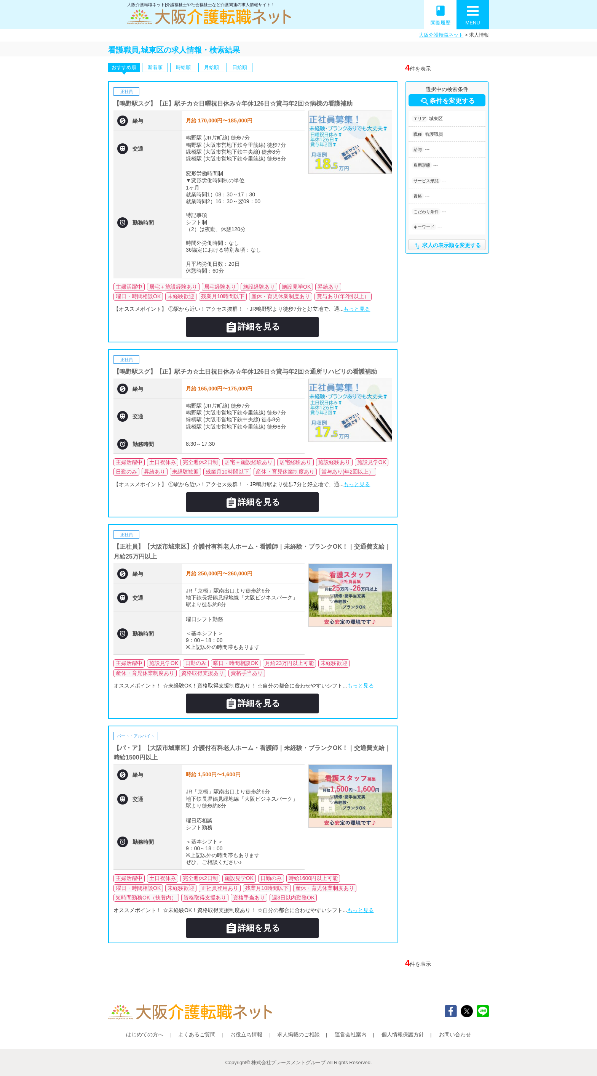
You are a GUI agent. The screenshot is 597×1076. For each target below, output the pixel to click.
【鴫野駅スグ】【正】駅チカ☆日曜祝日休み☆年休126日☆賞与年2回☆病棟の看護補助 (233, 103)
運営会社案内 (351, 1034)
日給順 (239, 67)
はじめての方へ (144, 1034)
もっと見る (356, 309)
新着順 (155, 67)
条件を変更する (447, 101)
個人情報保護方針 (403, 1034)
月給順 (211, 67)
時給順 (183, 67)
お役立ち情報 (246, 1034)
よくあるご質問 (196, 1034)
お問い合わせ (455, 1034)
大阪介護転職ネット (441, 35)
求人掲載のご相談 (298, 1034)
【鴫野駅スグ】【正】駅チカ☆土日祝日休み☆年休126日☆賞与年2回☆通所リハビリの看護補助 (245, 371)
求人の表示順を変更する (446, 246)
